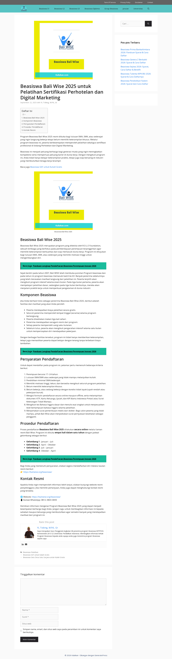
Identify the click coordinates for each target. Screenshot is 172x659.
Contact (150, 2)
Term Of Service (110, 2)
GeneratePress (100, 655)
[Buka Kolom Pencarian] (148, 8)
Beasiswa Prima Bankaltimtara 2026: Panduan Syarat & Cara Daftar (135, 52)
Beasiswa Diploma (92, 8)
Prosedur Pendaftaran (33, 127)
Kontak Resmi (29, 130)
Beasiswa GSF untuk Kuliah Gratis (46, 166)
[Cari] (148, 24)
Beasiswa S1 (44, 8)
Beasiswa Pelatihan (30, 552)
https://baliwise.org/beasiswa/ (37, 472)
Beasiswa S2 (59, 8)
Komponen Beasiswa (32, 121)
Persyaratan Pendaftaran (34, 124)
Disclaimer (139, 2)
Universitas (138, 8)
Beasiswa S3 (74, 8)
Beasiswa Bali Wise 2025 (33, 117)
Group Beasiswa (111, 8)
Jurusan (126, 8)
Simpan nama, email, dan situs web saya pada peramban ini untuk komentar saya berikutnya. (62, 631)
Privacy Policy (125, 2)
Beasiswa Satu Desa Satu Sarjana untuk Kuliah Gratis (44, 557)
